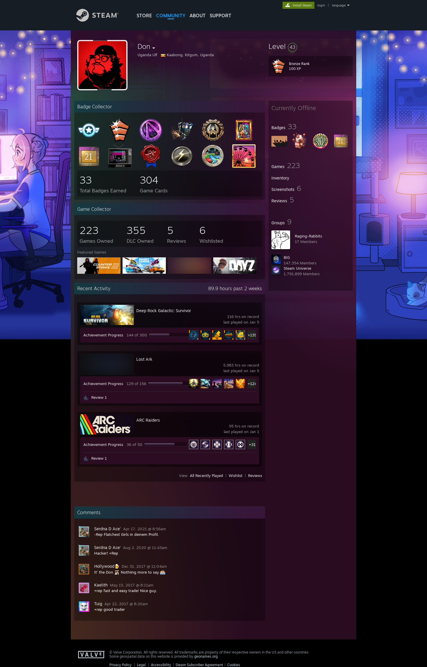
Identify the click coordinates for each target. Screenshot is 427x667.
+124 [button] (252, 383)
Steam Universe (297, 268)
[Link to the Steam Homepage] (102, 20)
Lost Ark (144, 359)
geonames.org (206, 656)
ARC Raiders (148, 420)
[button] (310, 46)
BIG (287, 257)
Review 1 (99, 397)
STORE (144, 15)
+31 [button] (252, 444)
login (321, 5)
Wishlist (235, 475)
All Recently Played (206, 475)
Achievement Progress (103, 335)
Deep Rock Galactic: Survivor (163, 310)
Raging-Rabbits (308, 236)
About (198, 15)
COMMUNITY (170, 15)
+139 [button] (252, 335)
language (339, 5)
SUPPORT (220, 15)
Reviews (255, 475)
